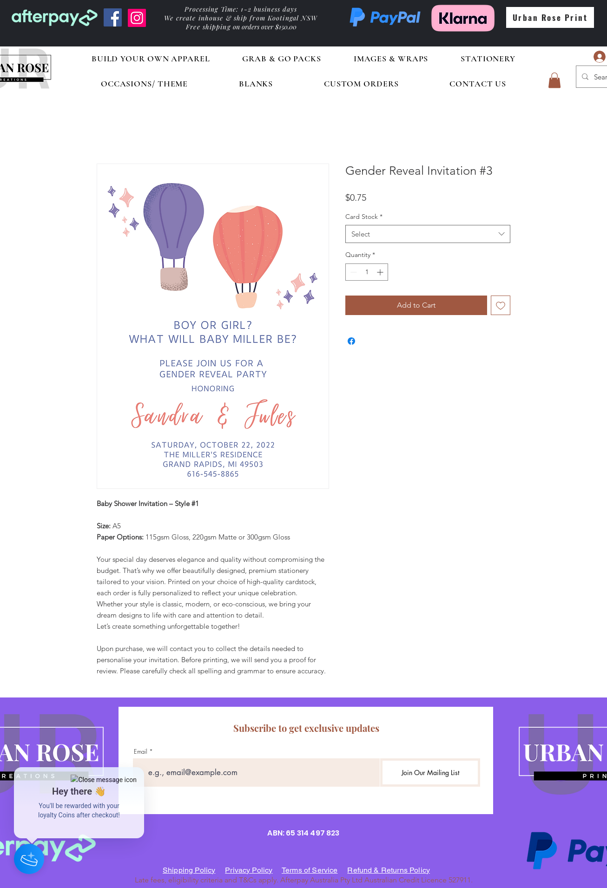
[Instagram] (137, 18)
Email (140, 752)
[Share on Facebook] (351, 341)
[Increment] (381, 272)
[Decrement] (352, 272)
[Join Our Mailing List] (430, 772)
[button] (554, 80)
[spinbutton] (366, 272)
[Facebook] (113, 17)
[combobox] (427, 234)
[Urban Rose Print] (550, 17)
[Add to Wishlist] (500, 305)
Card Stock (364, 216)
